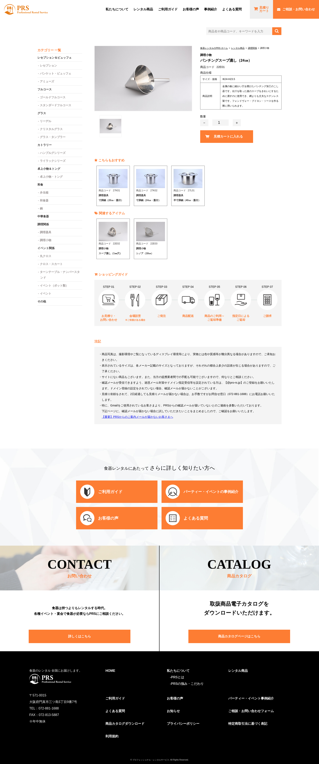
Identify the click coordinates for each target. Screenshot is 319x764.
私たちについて (117, 9)
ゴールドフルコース (53, 97)
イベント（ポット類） (54, 285)
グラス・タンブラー (53, 137)
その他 (41, 301)
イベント (45, 293)
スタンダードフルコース (55, 105)
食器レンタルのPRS (26, 9)
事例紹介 (210, 9)
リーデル (45, 121)
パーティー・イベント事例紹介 (251, 698)
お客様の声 (191, 9)
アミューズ (47, 81)
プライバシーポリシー (183, 723)
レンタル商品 (143, 9)
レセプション (48, 65)
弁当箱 (44, 192)
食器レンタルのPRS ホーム (214, 48)
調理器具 (45, 232)
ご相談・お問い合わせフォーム (251, 711)
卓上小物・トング (51, 176)
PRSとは (177, 677)
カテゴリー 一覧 (49, 50)
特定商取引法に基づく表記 (247, 723)
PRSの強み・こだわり (187, 683)
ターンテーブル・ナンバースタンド (60, 274)
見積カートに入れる (228, 136)
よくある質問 (232, 9)
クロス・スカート (51, 264)
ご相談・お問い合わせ (298, 9)
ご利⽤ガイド (168, 9)
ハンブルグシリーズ (53, 152)
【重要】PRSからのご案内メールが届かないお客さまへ (137, 416)
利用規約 (111, 736)
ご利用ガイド (115, 698)
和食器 (44, 200)
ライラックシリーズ (53, 160)
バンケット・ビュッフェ (55, 73)
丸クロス (45, 256)
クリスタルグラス (51, 129)
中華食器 (43, 216)
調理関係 (252, 48)
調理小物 (45, 240)
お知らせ (173, 711)
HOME (110, 670)
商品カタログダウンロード (124, 723)
